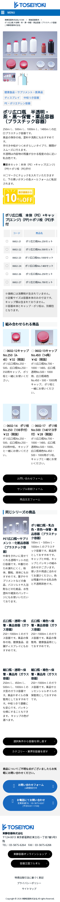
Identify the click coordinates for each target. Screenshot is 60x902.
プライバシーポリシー (29, 883)
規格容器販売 (34, 20)
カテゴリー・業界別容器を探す (30, 751)
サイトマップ (29, 889)
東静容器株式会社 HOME (14, 20)
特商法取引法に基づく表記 (29, 877)
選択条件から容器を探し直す (30, 741)
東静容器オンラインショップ (30, 854)
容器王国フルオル (30, 863)
